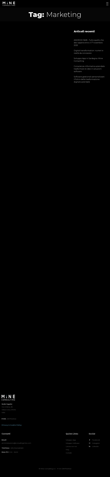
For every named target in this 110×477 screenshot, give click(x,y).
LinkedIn (95, 446)
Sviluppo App (71, 440)
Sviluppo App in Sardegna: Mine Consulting (88, 59)
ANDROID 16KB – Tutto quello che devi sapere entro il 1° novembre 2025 (89, 42)
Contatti (69, 453)
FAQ (67, 450)
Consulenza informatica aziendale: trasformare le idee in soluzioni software (89, 68)
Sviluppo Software (72, 443)
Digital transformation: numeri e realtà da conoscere (88, 52)
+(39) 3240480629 (17, 448)
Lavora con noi (71, 446)
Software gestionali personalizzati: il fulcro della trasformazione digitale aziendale (89, 79)
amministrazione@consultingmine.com (16, 443)
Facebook (96, 440)
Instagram (96, 443)
